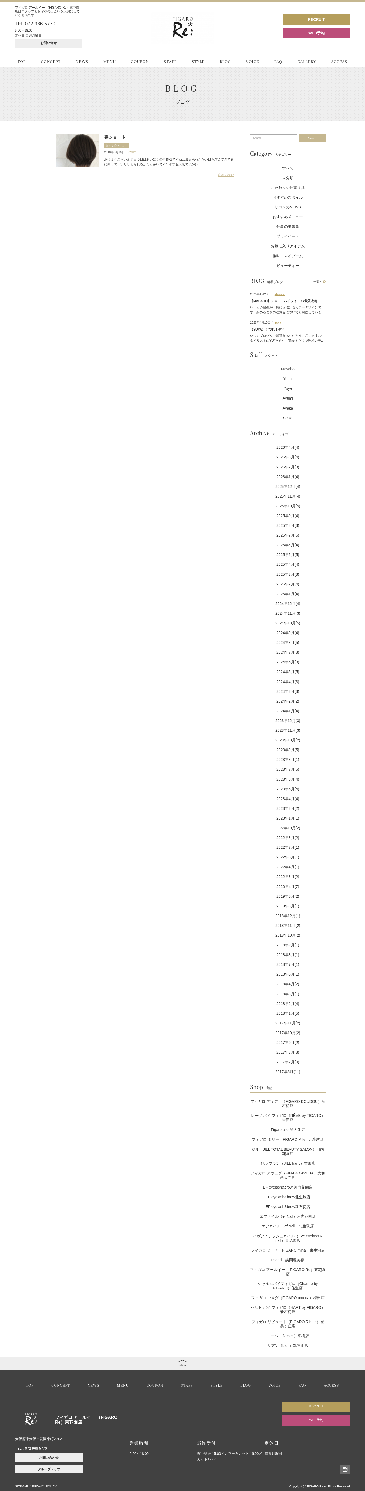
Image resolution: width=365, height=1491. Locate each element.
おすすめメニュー (116, 145)
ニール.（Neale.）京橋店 (288, 1336)
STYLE (198, 61)
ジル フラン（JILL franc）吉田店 (288, 1163)
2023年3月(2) (287, 808)
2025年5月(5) (287, 555)
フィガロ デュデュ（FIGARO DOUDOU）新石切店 (287, 1103)
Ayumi (132, 152)
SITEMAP (21, 1486)
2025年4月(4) (287, 564)
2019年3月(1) (287, 906)
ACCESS (339, 61)
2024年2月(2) (287, 701)
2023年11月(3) (287, 730)
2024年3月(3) (287, 691)
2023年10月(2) (287, 740)
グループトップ (49, 1469)
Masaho (280, 294)
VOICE (252, 61)
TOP (22, 61)
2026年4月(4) (287, 447)
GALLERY (306, 61)
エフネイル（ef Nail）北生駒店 (288, 1226)
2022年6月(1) (287, 857)
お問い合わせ (49, 1458)
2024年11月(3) (287, 613)
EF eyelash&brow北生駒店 (287, 1197)
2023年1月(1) (287, 818)
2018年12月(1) (287, 916)
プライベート (287, 236)
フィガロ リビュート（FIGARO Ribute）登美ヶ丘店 (287, 1324)
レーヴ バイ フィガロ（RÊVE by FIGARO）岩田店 (288, 1117)
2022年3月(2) (287, 876)
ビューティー (287, 266)
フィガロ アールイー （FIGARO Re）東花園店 (287, 1271)
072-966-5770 (36, 1448)
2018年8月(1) (287, 955)
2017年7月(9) (287, 1062)
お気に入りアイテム (288, 246)
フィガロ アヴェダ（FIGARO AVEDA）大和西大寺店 (288, 1175)
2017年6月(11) (287, 1072)
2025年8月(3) (287, 525)
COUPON (140, 61)
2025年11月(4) (287, 496)
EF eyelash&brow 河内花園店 (288, 1187)
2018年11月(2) (287, 925)
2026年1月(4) (287, 477)
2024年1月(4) (287, 711)
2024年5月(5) (287, 672)
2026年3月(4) (287, 457)
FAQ (278, 61)
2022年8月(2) (287, 838)
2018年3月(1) (287, 994)
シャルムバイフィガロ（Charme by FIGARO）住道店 (288, 1286)
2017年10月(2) (287, 1033)
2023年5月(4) (287, 789)
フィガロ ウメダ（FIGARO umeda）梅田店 (288, 1298)
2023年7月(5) (287, 769)
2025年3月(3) (287, 574)
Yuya (278, 322)
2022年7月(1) (287, 847)
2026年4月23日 (260, 294)
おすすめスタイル (288, 197)
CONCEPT (51, 61)
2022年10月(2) (287, 828)
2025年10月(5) (287, 506)
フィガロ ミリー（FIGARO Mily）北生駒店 (288, 1139)
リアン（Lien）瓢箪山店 (287, 1345)
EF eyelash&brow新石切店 (287, 1206)
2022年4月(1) (287, 867)
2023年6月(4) (287, 779)
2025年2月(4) (287, 584)
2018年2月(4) (287, 1003)
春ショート (115, 137)
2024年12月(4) (287, 603)
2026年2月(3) (287, 467)
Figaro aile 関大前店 (288, 1129)
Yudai (287, 379)
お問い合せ (48, 43)
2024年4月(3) (287, 682)
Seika (287, 418)
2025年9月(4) (287, 516)
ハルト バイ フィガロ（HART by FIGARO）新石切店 (288, 1309)
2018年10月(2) (287, 935)
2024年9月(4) (287, 633)
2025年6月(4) (287, 545)
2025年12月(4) (287, 486)
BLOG (225, 61)
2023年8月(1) (287, 759)
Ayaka (288, 408)
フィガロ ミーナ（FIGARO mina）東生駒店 (288, 1250)
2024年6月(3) (287, 662)
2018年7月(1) (287, 964)
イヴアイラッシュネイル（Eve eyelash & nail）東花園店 (288, 1238)
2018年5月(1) (287, 974)
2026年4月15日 (260, 322)
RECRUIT (316, 19)
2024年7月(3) (287, 652)
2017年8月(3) (287, 1052)
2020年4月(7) (287, 886)
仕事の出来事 (287, 226)
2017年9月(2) (287, 1042)
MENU (109, 61)
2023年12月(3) (287, 720)
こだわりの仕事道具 (288, 187)
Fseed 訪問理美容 (288, 1260)
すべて (287, 168)
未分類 (287, 178)
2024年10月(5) (287, 623)
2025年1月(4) (287, 594)
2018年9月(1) (287, 945)
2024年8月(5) (287, 642)
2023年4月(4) (287, 799)
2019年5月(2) (287, 896)
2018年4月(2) (287, 984)
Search (312, 138)
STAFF (170, 61)
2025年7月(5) (287, 535)
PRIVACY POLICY (44, 1486)
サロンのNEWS (288, 207)
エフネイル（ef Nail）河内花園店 (288, 1216)
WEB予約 (316, 33)
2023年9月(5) (287, 750)
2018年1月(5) (287, 1013)
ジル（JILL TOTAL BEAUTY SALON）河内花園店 (288, 1151)
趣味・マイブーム (288, 256)
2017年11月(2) (287, 1023)
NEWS (82, 61)
